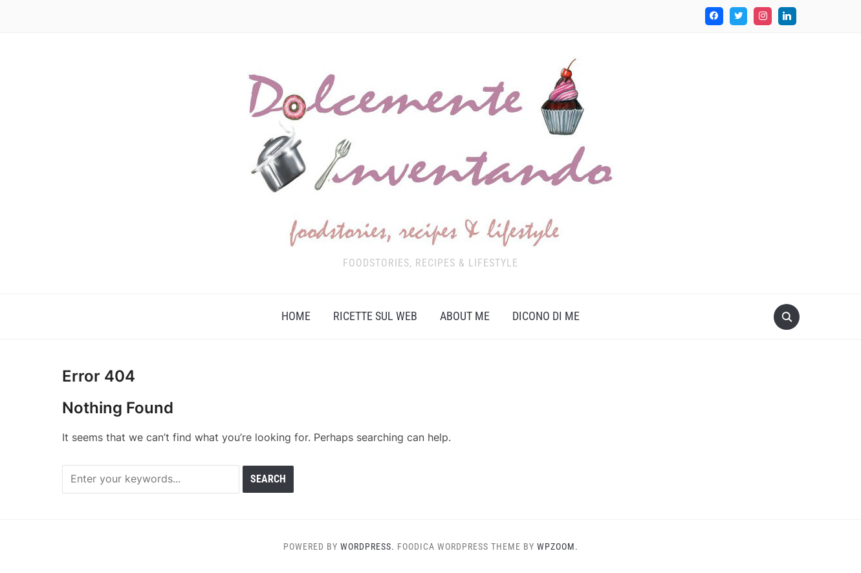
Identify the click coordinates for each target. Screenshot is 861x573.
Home (296, 316)
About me (465, 316)
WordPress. (367, 546)
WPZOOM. (557, 546)
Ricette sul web (375, 316)
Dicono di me (546, 316)
